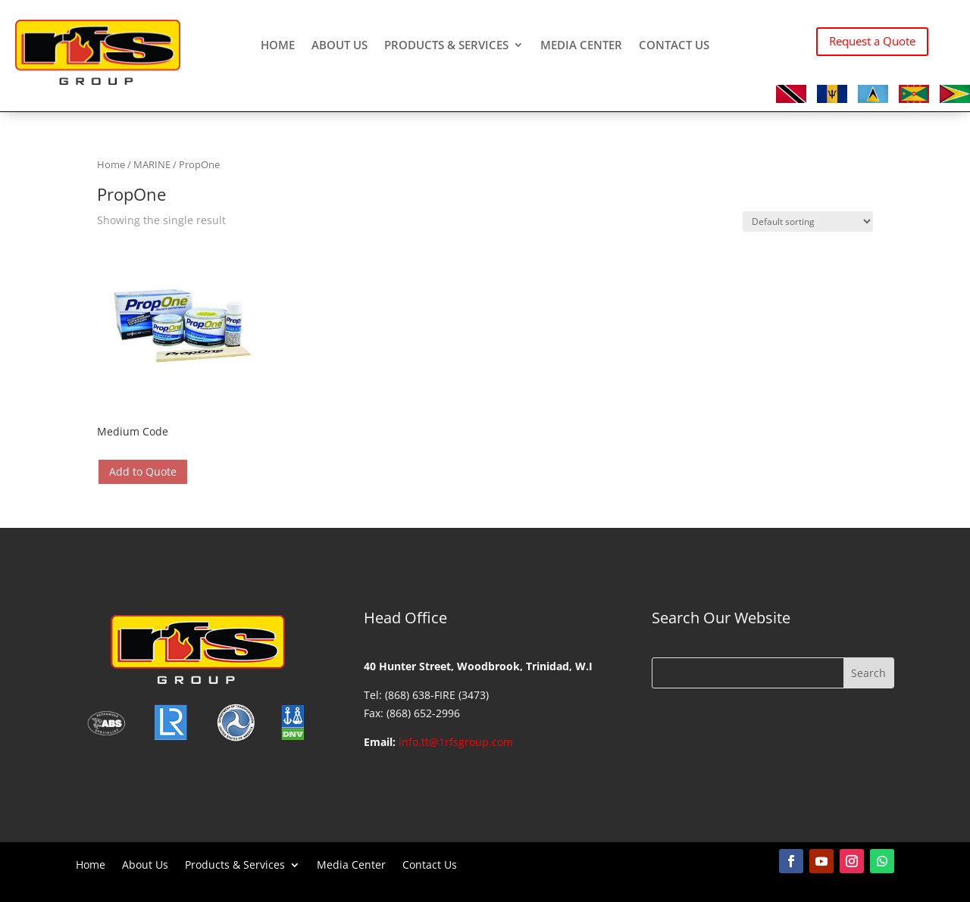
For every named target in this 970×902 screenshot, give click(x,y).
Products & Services (446, 45)
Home (278, 45)
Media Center (581, 45)
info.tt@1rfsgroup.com (456, 742)
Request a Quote (872, 40)
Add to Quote (143, 471)
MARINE (152, 164)
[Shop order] (808, 221)
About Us (339, 45)
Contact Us (674, 45)
